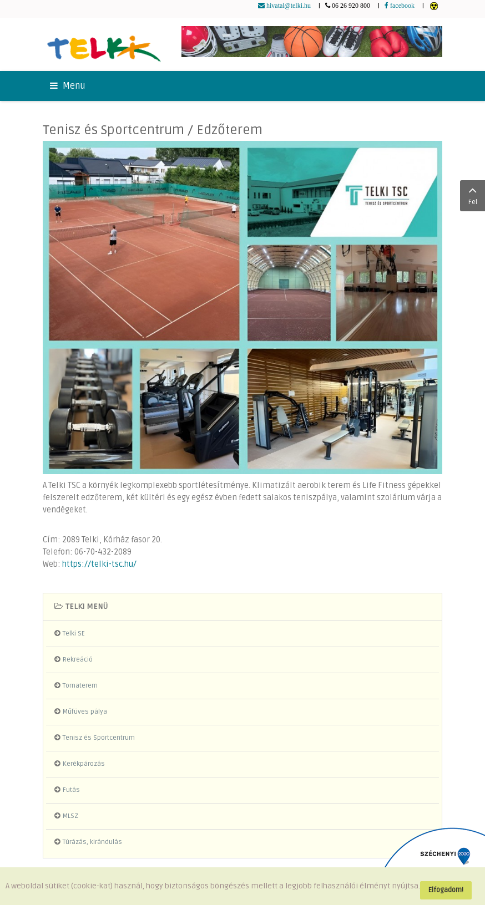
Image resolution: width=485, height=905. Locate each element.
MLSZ (70, 816)
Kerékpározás (84, 764)
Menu (67, 85)
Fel (472, 194)
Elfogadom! (445, 890)
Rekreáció (78, 659)
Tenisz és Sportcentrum (99, 738)
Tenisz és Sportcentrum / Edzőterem (152, 130)
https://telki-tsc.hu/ (99, 564)
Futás (71, 790)
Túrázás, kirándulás (92, 842)
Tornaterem (80, 686)
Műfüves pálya (85, 712)
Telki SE (74, 633)
